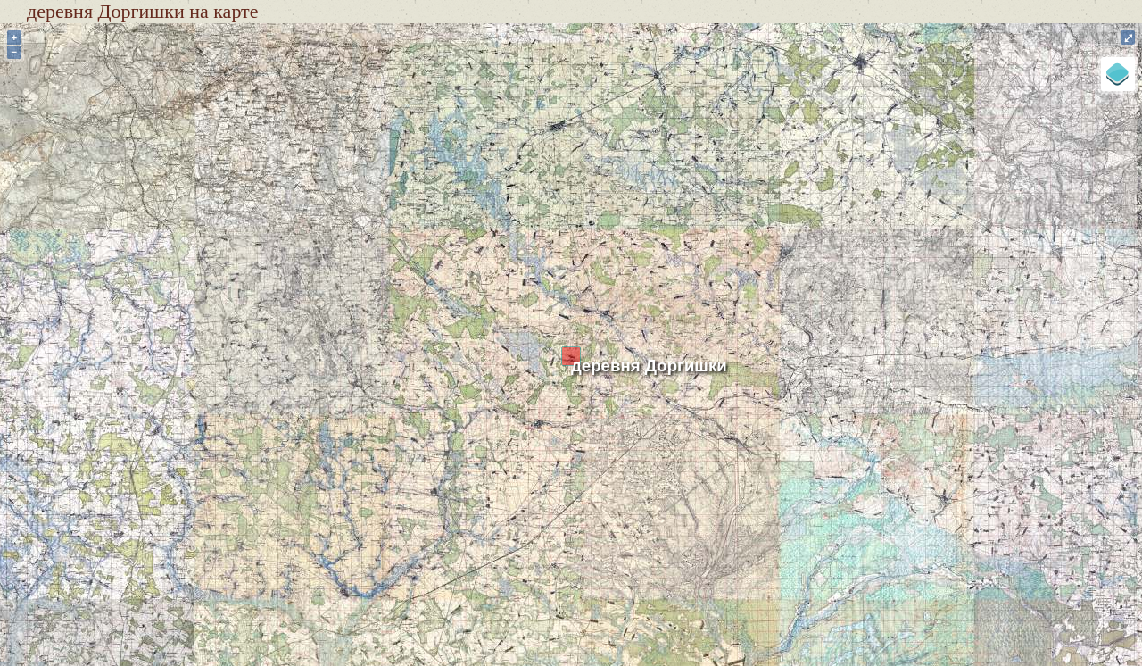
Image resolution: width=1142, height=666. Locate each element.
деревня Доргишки (649, 365)
